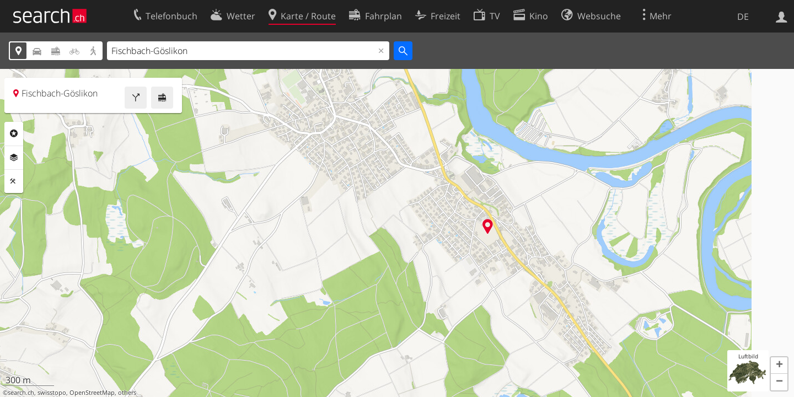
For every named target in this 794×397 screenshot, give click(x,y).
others (127, 392)
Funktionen (13, 181)
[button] (779, 365)
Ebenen (13, 157)
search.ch (21, 392)
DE (743, 16)
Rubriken (13, 133)
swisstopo (51, 392)
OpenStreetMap (92, 392)
